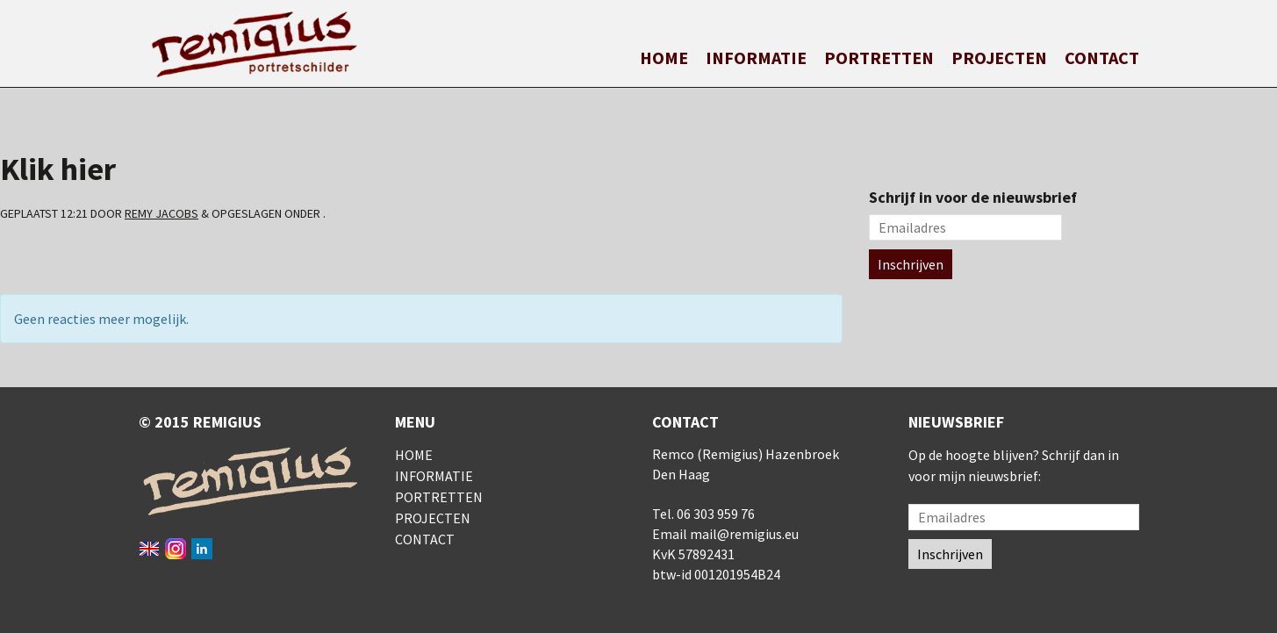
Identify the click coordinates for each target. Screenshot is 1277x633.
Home (664, 57)
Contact (1102, 57)
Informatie (756, 57)
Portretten (879, 57)
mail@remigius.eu (744, 534)
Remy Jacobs (161, 213)
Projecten (999, 57)
